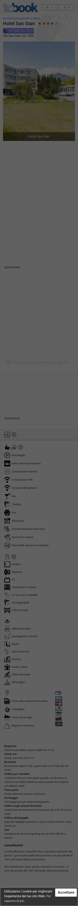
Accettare (66, 892)
